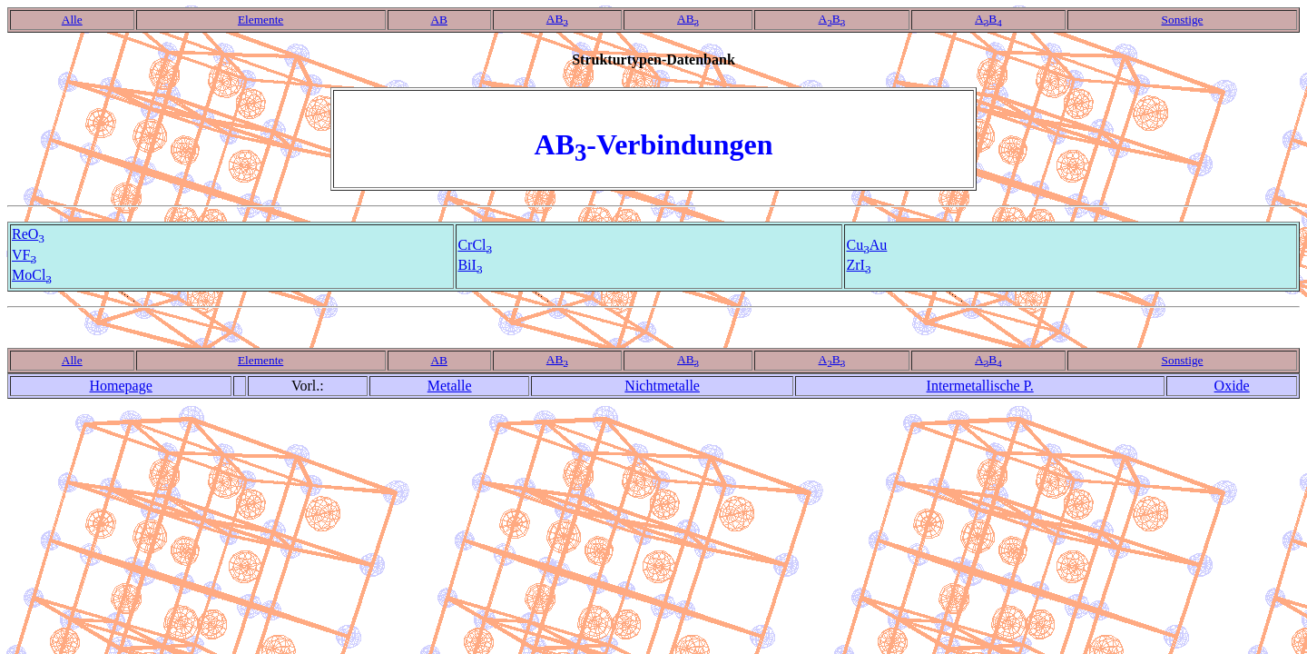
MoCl (32, 274)
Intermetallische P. (980, 385)
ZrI (858, 264)
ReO (28, 234)
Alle (72, 19)
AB (438, 19)
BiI (469, 264)
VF (24, 255)
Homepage (121, 385)
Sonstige (1183, 19)
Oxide (1232, 385)
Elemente (260, 19)
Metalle (449, 385)
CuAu (866, 245)
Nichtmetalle (662, 385)
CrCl (474, 245)
